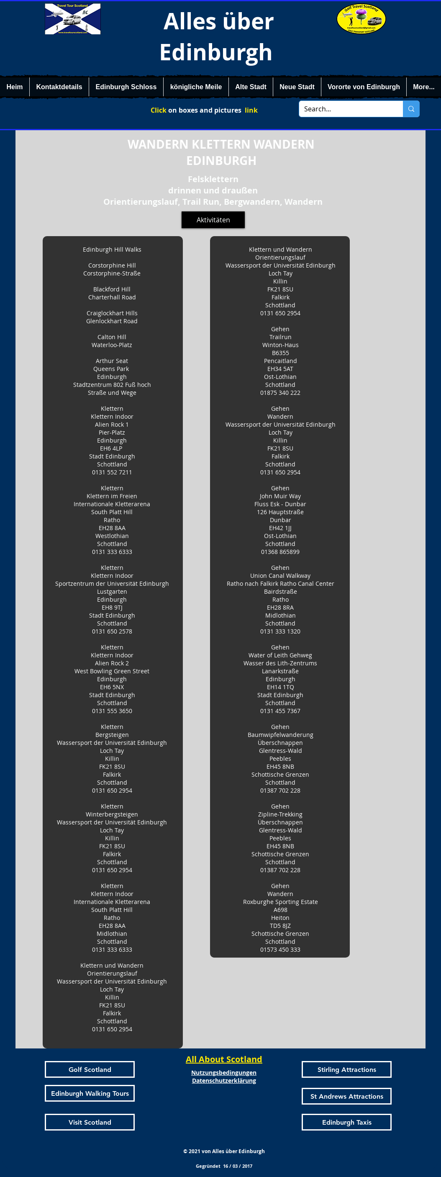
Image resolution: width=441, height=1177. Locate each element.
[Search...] (344, 109)
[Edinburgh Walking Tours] (90, 1093)
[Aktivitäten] (213, 219)
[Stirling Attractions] (347, 1069)
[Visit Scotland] (90, 1122)
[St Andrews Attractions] (347, 1096)
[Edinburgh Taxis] (347, 1122)
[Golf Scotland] (90, 1069)
